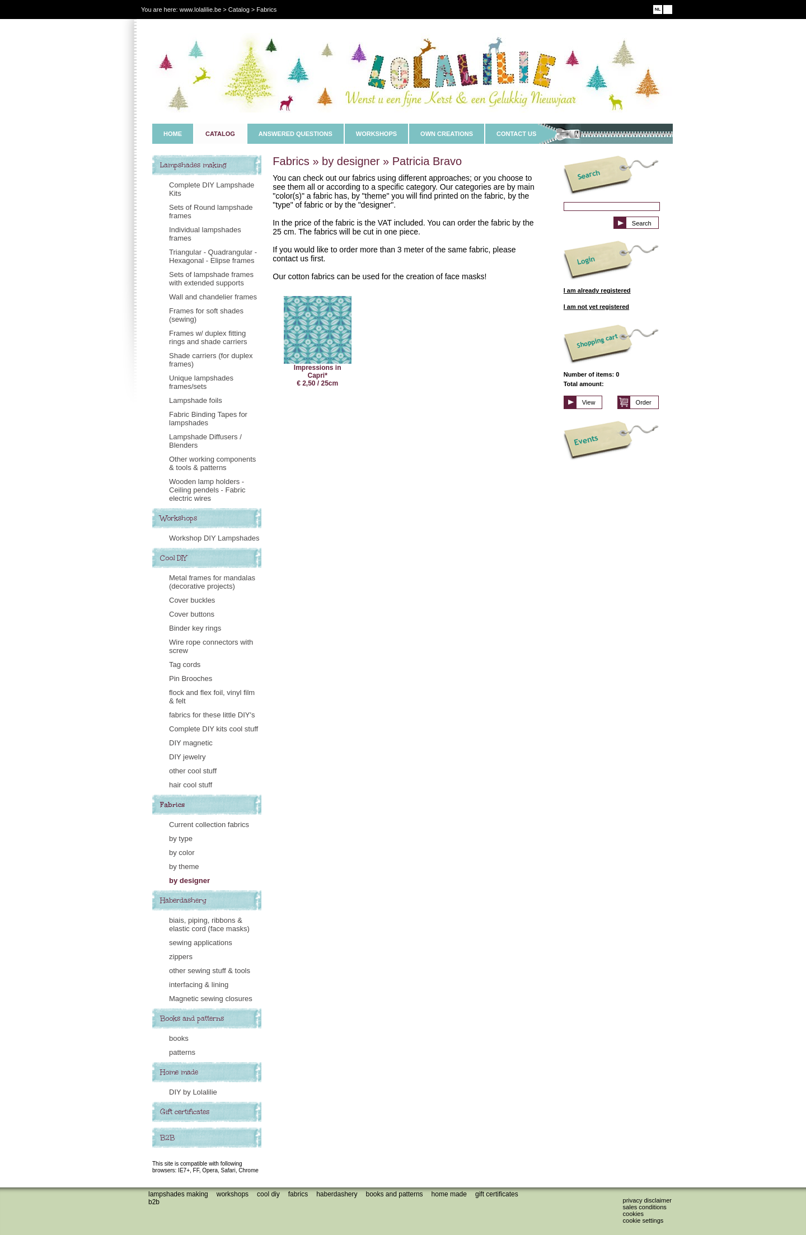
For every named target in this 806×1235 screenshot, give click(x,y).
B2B (167, 1137)
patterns (182, 1052)
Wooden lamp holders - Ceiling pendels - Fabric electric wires (207, 490)
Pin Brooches (190, 678)
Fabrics (172, 804)
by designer (189, 880)
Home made (179, 1072)
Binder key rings (195, 628)
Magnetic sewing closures (210, 998)
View (589, 402)
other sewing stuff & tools (209, 970)
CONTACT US (516, 133)
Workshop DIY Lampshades (214, 538)
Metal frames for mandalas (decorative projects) (212, 582)
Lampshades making (193, 165)
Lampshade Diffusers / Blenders (205, 441)
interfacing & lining (198, 984)
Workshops (178, 518)
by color (182, 852)
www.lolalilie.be (201, 9)
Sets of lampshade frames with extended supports (211, 278)
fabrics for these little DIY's (212, 715)
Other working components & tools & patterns (212, 463)
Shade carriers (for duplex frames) (211, 359)
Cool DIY (173, 557)
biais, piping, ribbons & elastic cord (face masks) (209, 924)
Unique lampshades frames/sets (201, 382)
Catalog (239, 9)
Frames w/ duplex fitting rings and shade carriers (208, 337)
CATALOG (220, 133)
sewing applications (200, 942)
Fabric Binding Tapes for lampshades (208, 418)
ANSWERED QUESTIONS (295, 133)
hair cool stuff (190, 785)
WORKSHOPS (376, 133)
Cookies (633, 1213)
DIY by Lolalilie (193, 1092)
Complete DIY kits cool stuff (213, 729)
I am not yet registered (596, 306)
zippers (181, 956)
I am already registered (597, 290)
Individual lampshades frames (205, 234)
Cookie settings (643, 1220)
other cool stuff (193, 771)
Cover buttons (191, 614)
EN (667, 9)
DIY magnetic (191, 743)
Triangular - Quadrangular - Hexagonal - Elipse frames (213, 256)
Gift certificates (184, 1111)
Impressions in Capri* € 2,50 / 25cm (318, 341)
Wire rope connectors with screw (211, 646)
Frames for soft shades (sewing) (206, 315)
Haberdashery (183, 900)
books (179, 1038)
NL (658, 9)
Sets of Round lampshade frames (211, 211)
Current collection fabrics (209, 824)
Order (644, 402)
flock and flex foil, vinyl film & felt (212, 696)
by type (181, 838)
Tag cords (184, 664)
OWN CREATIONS (446, 133)
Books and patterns (192, 1018)
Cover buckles (192, 600)
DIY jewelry (187, 757)
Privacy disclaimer (647, 1200)
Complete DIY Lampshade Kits (211, 189)
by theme (184, 866)
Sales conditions (645, 1207)
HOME (172, 133)
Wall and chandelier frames (213, 297)
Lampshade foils (195, 400)
